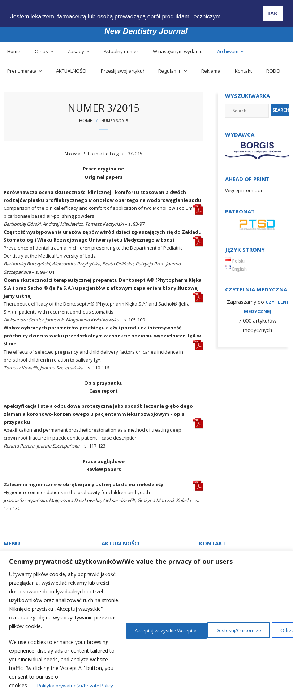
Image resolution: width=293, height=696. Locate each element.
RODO (273, 71)
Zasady (76, 51)
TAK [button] (272, 13)
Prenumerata (21, 71)
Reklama (210, 71)
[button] (230, 11)
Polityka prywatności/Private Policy (78, 685)
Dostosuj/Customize (166, 629)
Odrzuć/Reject (230, 629)
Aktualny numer (121, 51)
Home (13, 51)
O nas (41, 51)
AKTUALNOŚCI (71, 71)
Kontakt (243, 71)
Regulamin (170, 71)
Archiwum (227, 51)
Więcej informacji (243, 190)
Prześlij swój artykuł (122, 71)
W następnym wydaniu (178, 51)
